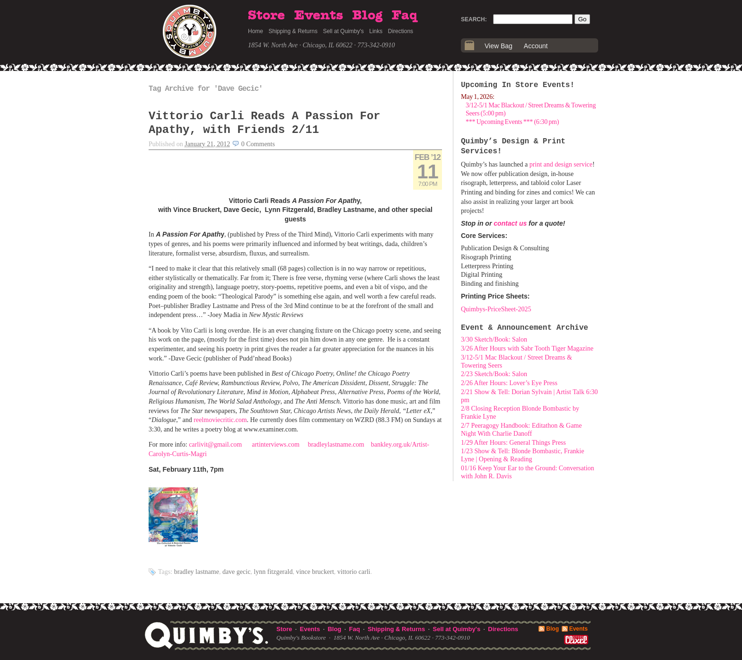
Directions (400, 31)
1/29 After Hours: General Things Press (513, 442)
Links (375, 31)
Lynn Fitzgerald (273, 571)
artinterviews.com (276, 444)
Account (536, 46)
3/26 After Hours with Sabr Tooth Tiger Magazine (527, 348)
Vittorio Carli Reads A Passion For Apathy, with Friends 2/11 (264, 123)
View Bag (498, 46)
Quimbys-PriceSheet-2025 (496, 309)
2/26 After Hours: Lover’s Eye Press (509, 383)
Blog (367, 15)
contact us (510, 223)
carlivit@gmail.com (215, 444)
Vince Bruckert (315, 571)
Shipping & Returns (293, 31)
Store (266, 15)
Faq (404, 15)
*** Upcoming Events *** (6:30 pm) (512, 121)
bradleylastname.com (336, 444)
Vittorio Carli (354, 571)
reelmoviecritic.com (220, 419)
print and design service (561, 164)
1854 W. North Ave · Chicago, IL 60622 (300, 45)
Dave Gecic (236, 571)
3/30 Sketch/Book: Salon (494, 339)
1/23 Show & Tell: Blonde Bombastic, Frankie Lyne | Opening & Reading (522, 455)
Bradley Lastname (196, 571)
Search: (474, 19)
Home (255, 31)
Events (318, 15)
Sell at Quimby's (343, 31)
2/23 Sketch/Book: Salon (494, 374)
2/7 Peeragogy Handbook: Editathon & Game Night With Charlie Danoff (521, 429)
